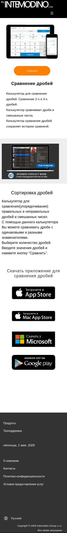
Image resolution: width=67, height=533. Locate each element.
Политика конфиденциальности (23, 476)
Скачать (32, 70)
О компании (11, 460)
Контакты (9, 468)
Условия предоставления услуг (23, 484)
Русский (16, 518)
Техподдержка (12, 430)
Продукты (9, 423)
